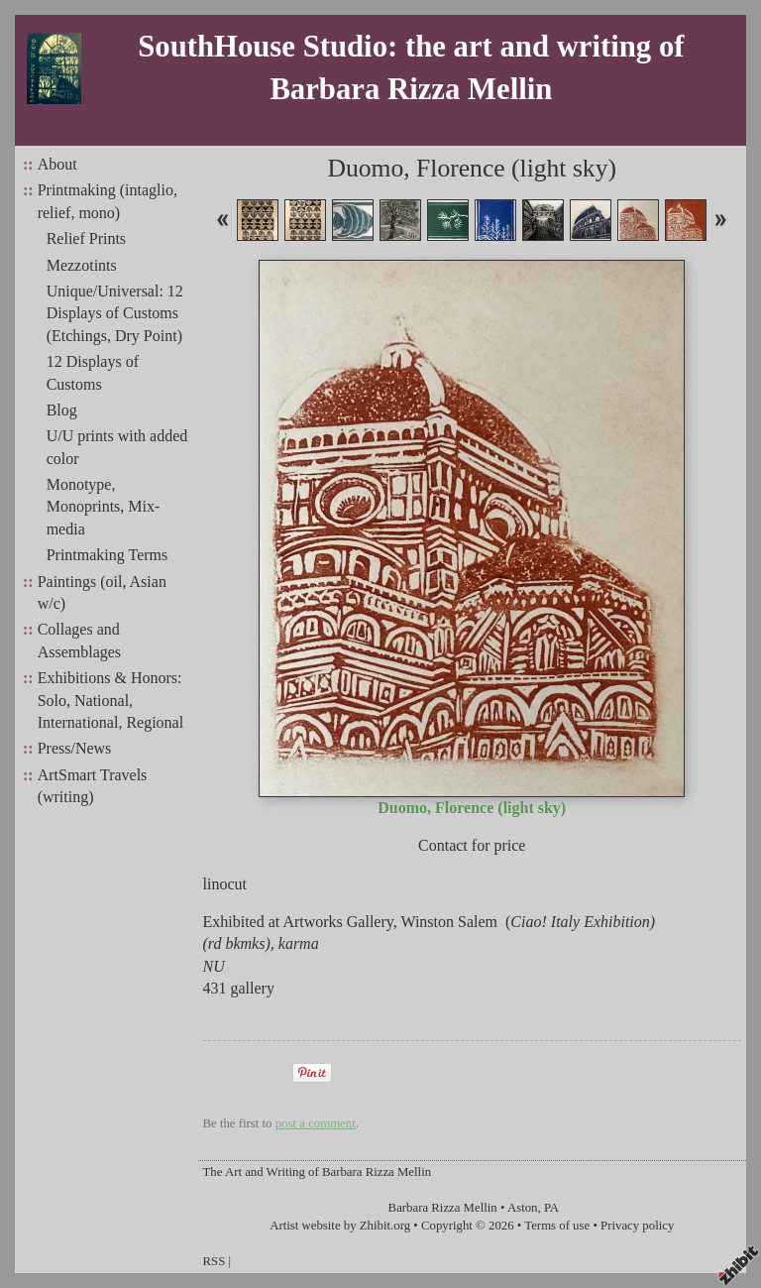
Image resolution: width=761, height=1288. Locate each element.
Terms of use (557, 1225)
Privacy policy (637, 1225)
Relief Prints (86, 238)
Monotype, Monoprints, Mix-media (104, 506)
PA (551, 1208)
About (57, 164)
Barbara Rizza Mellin (442, 1208)
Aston (522, 1208)
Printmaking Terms (107, 554)
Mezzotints (82, 265)
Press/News (75, 748)
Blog (62, 410)
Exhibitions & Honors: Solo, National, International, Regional (111, 700)
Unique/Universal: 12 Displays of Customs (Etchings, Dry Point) (115, 313)
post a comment (315, 1123)
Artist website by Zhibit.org (340, 1225)
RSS (214, 1261)
